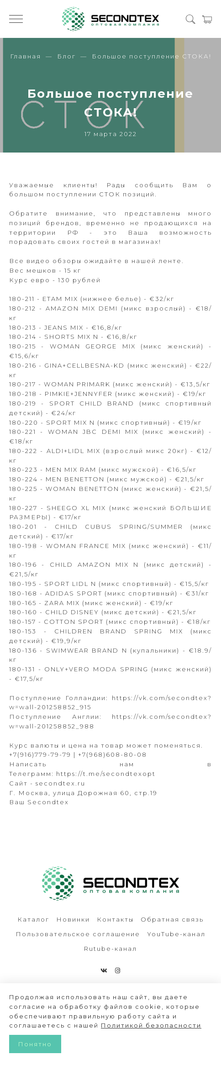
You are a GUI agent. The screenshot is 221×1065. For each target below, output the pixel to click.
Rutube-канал (110, 948)
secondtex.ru (60, 783)
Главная (25, 56)
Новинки (73, 919)
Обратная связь (172, 919)
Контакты (115, 919)
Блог (66, 56)
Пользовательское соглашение (78, 934)
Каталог (33, 919)
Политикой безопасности (151, 1025)
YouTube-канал (176, 934)
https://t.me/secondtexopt (106, 773)
